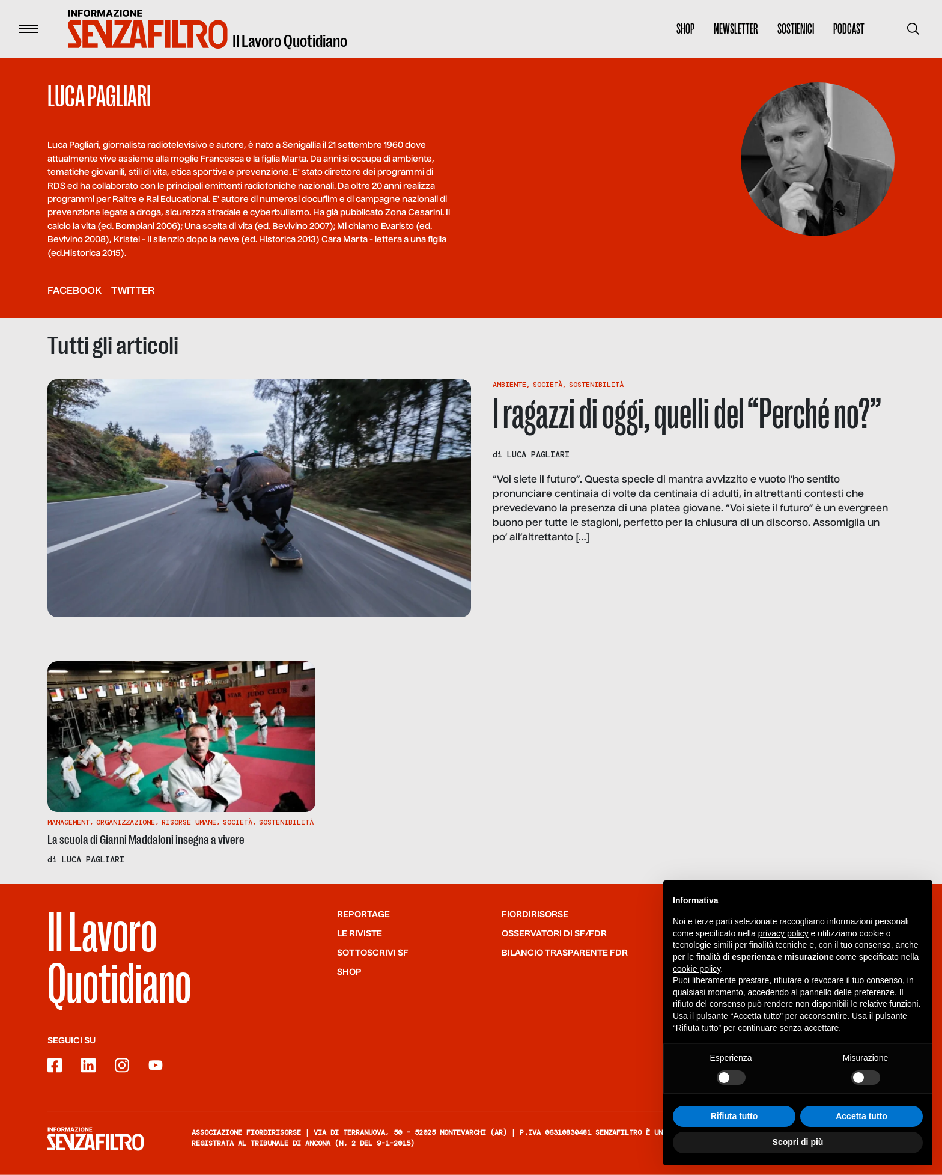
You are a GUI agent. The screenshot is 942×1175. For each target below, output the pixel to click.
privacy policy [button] (783, 938)
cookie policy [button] (696, 973)
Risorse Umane (189, 822)
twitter (132, 291)
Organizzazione (125, 822)
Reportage (363, 914)
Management (68, 822)
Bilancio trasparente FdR (565, 952)
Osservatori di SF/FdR (554, 933)
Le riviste (359, 933)
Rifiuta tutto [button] (734, 1120)
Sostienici (795, 28)
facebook (74, 291)
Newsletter (736, 28)
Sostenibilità (596, 384)
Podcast (849, 28)
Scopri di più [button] (798, 1147)
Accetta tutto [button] (861, 1120)
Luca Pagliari (538, 454)
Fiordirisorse (535, 914)
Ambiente (509, 384)
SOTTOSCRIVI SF (373, 952)
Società (547, 384)
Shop (685, 28)
